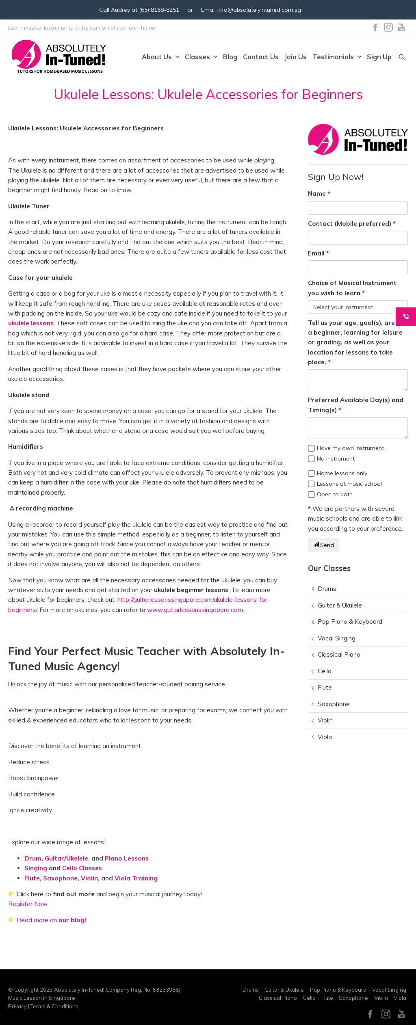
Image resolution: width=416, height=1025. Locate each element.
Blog (230, 57)
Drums (327, 589)
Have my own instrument (350, 448)
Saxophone (334, 704)
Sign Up (379, 57)
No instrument (336, 458)
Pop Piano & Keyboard (350, 621)
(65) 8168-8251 (159, 9)
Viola (325, 737)
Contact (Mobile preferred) (349, 223)
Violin (325, 720)
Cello (325, 671)
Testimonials (336, 57)
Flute (325, 687)
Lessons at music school (349, 483)
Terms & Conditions (53, 1006)
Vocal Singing (336, 638)
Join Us (295, 57)
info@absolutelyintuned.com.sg (259, 9)
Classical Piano (339, 654)
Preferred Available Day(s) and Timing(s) (355, 404)
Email (316, 253)
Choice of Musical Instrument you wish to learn (352, 287)
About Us (160, 57)
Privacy (18, 1006)
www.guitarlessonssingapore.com (195, 610)
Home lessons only (342, 473)
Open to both (335, 494)
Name (317, 193)
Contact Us (261, 57)
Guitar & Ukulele (340, 605)
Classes (201, 57)
